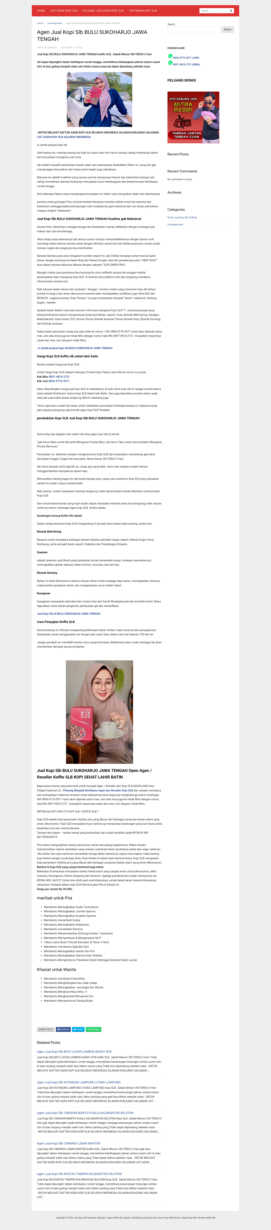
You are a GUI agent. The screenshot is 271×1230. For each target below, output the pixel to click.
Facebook (63, 1029)
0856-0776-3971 (59, 381)
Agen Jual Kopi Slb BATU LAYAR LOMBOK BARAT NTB (74, 1051)
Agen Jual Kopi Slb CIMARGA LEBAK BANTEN (68, 1143)
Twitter (78, 1029)
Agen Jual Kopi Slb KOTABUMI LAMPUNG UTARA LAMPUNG (78, 1082)
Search (171, 24)
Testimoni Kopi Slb (143, 10)
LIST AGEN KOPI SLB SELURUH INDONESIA (64, 137)
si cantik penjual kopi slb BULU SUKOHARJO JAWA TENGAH (75, 348)
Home (41, 10)
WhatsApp (93, 1029)
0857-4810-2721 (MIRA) (186, 64)
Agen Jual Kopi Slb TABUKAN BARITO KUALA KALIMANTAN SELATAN (85, 1113)
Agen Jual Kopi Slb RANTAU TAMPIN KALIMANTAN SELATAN (79, 1174)
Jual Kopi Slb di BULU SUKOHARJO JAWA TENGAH (68, 613)
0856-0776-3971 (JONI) (186, 57)
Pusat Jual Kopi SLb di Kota (182, 217)
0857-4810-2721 (60, 376)
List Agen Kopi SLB (63, 10)
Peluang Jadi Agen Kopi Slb (103, 10)
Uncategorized (54, 23)
